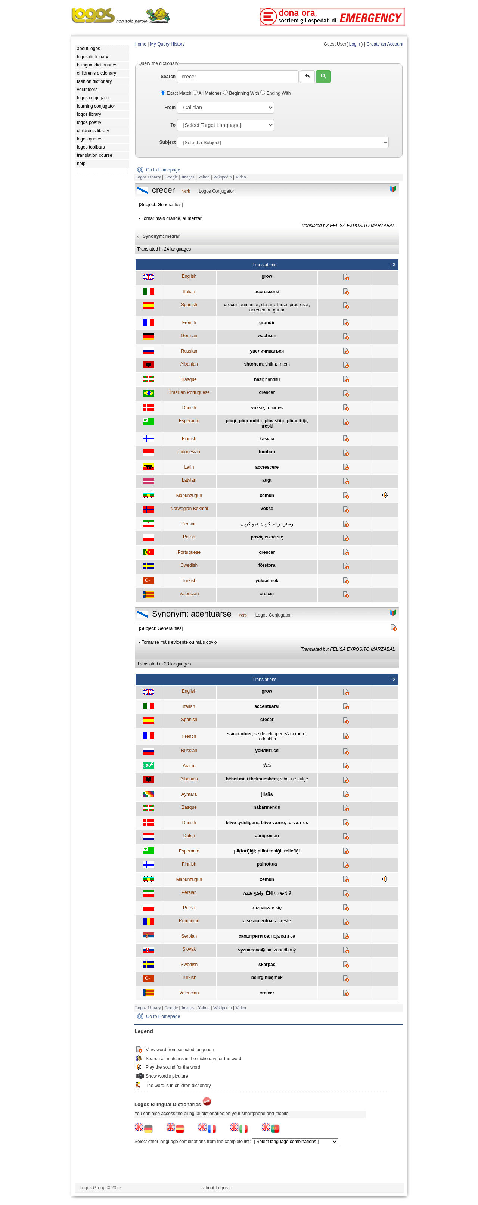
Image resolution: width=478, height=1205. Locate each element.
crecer (230, 304)
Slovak (189, 949)
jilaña (267, 794)
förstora (266, 565)
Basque (189, 379)
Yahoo (203, 177)
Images (188, 177)
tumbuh (267, 451)
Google (171, 177)
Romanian (189, 920)
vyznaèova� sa (254, 950)
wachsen (266, 335)
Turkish (189, 580)
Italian (189, 291)
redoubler (266, 739)
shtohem (253, 364)
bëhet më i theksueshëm (252, 779)
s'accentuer (239, 733)
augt (266, 480)
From (170, 107)
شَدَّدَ (267, 765)
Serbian (189, 936)
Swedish (189, 565)
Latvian (189, 480)
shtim (270, 364)
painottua (267, 864)
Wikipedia (222, 177)
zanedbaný (285, 950)
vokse (267, 508)
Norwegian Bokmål (189, 508)
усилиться (267, 750)
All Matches (208, 93)
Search (168, 76)
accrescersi (267, 291)
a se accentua (258, 920)
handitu (272, 379)
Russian (189, 351)
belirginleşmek (267, 977)
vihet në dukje (294, 779)
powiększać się (267, 537)
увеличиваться (267, 351)
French (189, 322)
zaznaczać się (267, 907)
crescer (267, 392)
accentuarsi (266, 706)
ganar (279, 310)
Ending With (275, 93)
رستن (287, 524)
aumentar (249, 304)
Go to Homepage (163, 170)
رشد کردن (270, 524)
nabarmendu (267, 807)
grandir (266, 322)
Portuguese (189, 552)
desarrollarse (274, 304)
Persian (189, 524)
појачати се (283, 936)
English (189, 276)
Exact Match (177, 93)
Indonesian (189, 451)
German (189, 335)
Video (240, 177)
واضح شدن (253, 893)
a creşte (283, 920)
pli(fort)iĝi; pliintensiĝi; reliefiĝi (267, 851)
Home (140, 44)
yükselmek (266, 580)
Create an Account (384, 44)
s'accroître (295, 733)
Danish (189, 407)
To (173, 125)
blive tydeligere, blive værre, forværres (267, 822)
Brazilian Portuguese (189, 392)
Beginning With (241, 93)
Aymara (189, 794)
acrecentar (260, 310)
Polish (189, 537)
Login (354, 44)
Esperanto (189, 420)
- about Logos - (216, 1187)
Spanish (189, 304)
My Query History (167, 44)
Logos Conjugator (216, 191)
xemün (267, 495)
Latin (189, 467)
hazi (258, 379)
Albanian (189, 364)
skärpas (266, 964)
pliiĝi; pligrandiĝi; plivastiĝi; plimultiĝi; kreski (267, 423)
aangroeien (267, 835)
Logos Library (148, 177)
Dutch (189, 835)
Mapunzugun (189, 495)
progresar (298, 304)
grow (266, 276)
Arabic (189, 765)
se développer (268, 733)
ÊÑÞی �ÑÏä (278, 893)
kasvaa (267, 438)
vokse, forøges (267, 407)
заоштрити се (254, 936)
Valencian (189, 593)
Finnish (189, 438)
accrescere (267, 467)
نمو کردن (249, 524)
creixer (267, 593)
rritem (284, 364)
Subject (167, 142)
